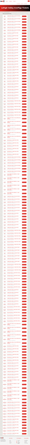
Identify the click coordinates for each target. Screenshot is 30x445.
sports (6, 1)
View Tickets (24, 16)
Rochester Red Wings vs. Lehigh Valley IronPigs (13, 100)
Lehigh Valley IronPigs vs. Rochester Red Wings (13, 18)
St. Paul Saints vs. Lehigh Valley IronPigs (12, 35)
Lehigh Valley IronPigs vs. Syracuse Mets (13, 213)
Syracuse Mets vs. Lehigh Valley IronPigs (13, 66)
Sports (10, 441)
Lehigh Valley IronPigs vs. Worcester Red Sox (13, 196)
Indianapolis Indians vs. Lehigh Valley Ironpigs (13, 272)
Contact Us (26, 441)
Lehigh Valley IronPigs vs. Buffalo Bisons (13, 83)
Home (10, 440)
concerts (10, 1)
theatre (14, 1)
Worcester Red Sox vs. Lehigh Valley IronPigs (13, 306)
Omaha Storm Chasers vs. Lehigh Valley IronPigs (14, 264)
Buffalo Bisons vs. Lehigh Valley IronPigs (13, 145)
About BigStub (26, 440)
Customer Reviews (19, 443)
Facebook (19, 440)
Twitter (18, 441)
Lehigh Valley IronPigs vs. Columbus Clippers (13, 247)
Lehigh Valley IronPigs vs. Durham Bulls (12, 52)
